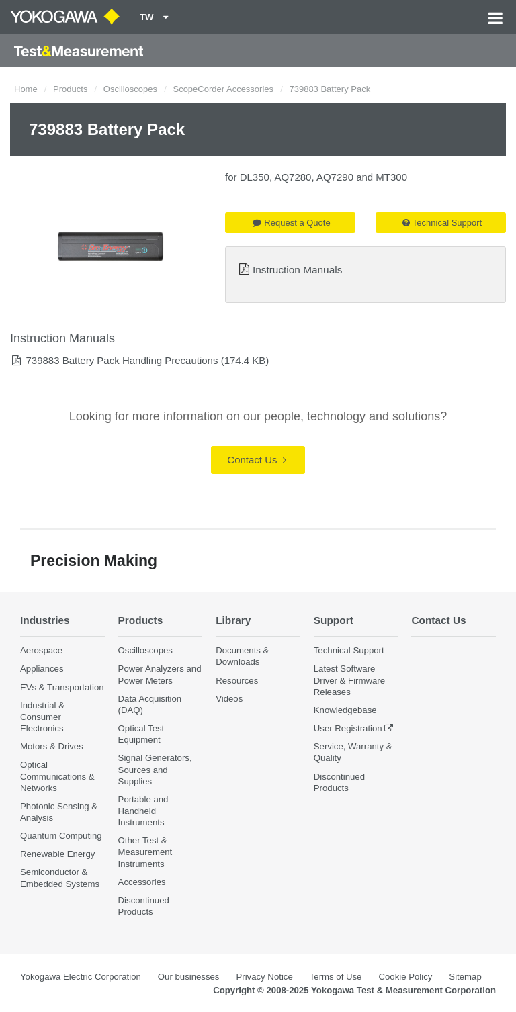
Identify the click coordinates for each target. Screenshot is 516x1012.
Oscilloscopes (130, 89)
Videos (229, 699)
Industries (45, 620)
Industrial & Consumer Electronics (42, 716)
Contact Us (256, 459)
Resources (237, 681)
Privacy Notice (264, 977)
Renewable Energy (57, 854)
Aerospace (41, 650)
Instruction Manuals (297, 269)
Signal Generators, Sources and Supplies (155, 769)
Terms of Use (336, 977)
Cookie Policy (405, 977)
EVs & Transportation (62, 687)
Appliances (42, 668)
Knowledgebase (345, 710)
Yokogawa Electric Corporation (80, 977)
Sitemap (465, 977)
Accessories (142, 882)
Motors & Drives (51, 746)
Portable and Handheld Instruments (143, 810)
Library (233, 620)
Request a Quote (291, 223)
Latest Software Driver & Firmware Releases (349, 679)
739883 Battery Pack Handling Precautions (122, 360)
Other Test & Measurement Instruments (145, 851)
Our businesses (189, 977)
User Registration (348, 728)
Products (70, 89)
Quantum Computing (61, 836)
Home (26, 89)
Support (333, 620)
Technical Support (442, 223)
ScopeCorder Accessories (223, 89)
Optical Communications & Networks (57, 776)
